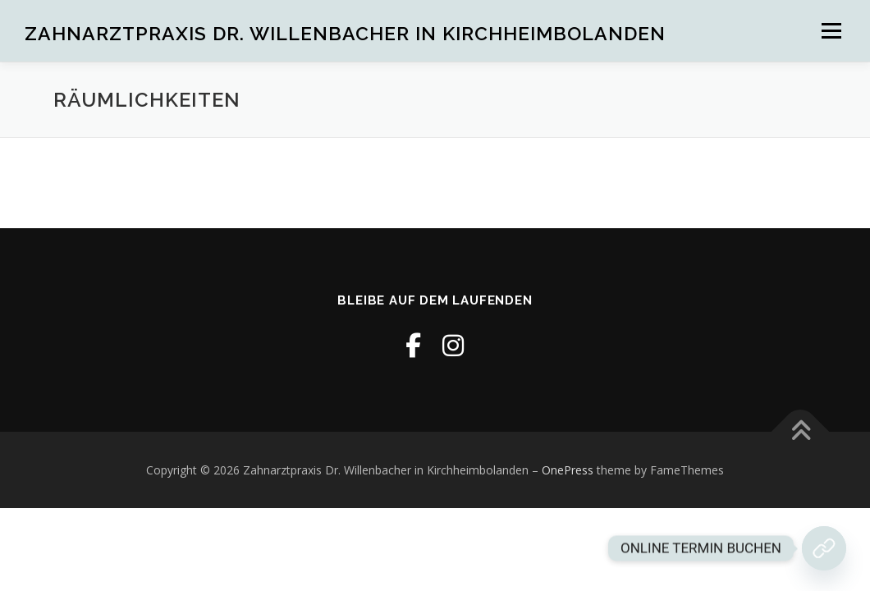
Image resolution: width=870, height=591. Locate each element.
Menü (831, 31)
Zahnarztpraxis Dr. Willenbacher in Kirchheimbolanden (345, 33)
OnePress (567, 470)
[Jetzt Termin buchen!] (824, 548)
